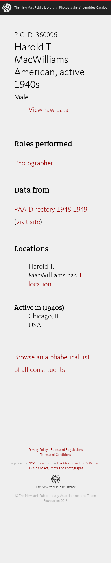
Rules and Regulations (67, 450)
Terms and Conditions (55, 455)
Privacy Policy (38, 450)
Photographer (33, 163)
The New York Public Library (34, 7)
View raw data (48, 110)
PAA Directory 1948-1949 (50, 209)
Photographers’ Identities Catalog (83, 7)
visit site (28, 222)
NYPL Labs (36, 463)
